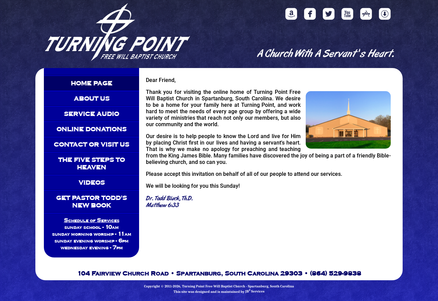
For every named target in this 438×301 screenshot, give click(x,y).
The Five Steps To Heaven (91, 163)
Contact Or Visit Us (91, 144)
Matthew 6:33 (162, 205)
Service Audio (91, 113)
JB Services (254, 291)
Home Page (91, 83)
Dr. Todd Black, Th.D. (169, 198)
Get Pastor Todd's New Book (91, 201)
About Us (92, 98)
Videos (92, 182)
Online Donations (91, 129)
